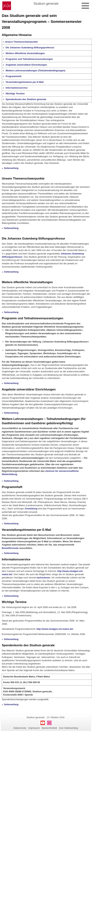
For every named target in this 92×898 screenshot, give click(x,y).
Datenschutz (20, 728)
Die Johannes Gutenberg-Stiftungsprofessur (30, 47)
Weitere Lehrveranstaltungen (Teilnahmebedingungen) (35, 70)
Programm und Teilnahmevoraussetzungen (29, 59)
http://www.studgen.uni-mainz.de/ (54, 629)
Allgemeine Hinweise (17, 35)
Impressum (34, 728)
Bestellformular (10, 548)
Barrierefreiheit (49, 728)
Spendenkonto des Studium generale (26, 99)
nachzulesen (43, 577)
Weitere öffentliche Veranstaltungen (25, 53)
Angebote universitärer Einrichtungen (26, 64)
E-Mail (46, 529)
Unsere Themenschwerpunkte (21, 41)
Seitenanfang (11, 168)
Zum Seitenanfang (68, 728)
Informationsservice (17, 87)
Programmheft (13, 76)
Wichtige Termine (15, 93)
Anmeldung (31, 508)
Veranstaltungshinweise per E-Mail (25, 82)
